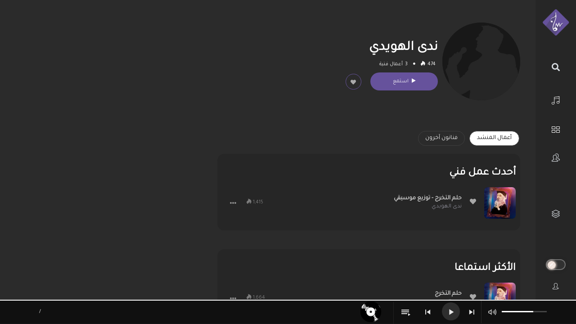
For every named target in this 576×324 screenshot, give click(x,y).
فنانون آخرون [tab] (441, 138)
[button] (233, 203)
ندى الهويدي (447, 207)
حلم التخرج (448, 294)
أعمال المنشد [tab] (494, 138)
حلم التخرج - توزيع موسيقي (428, 198)
